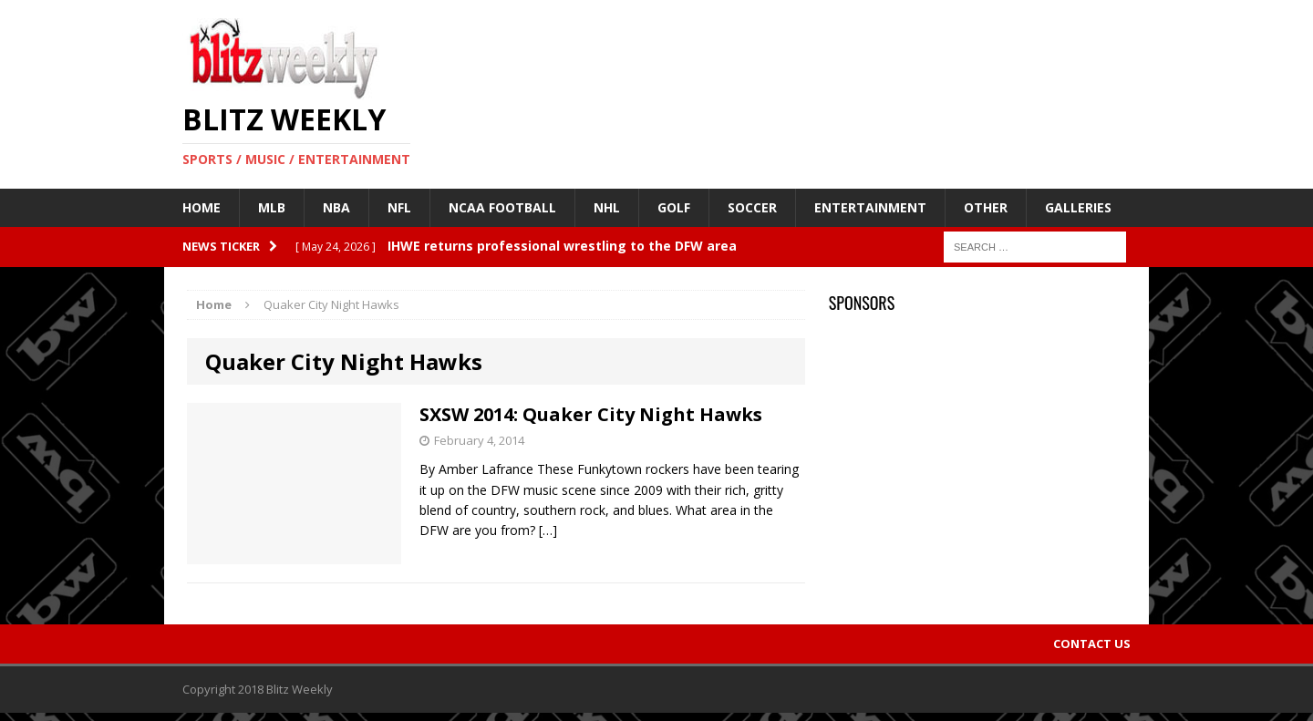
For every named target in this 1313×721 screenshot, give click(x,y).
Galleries (1078, 207)
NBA (336, 207)
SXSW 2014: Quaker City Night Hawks (590, 414)
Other (986, 207)
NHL (607, 207)
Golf (673, 207)
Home (201, 207)
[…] (548, 530)
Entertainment (870, 207)
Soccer (752, 207)
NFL (399, 207)
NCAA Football (502, 207)
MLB (271, 207)
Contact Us (1092, 643)
